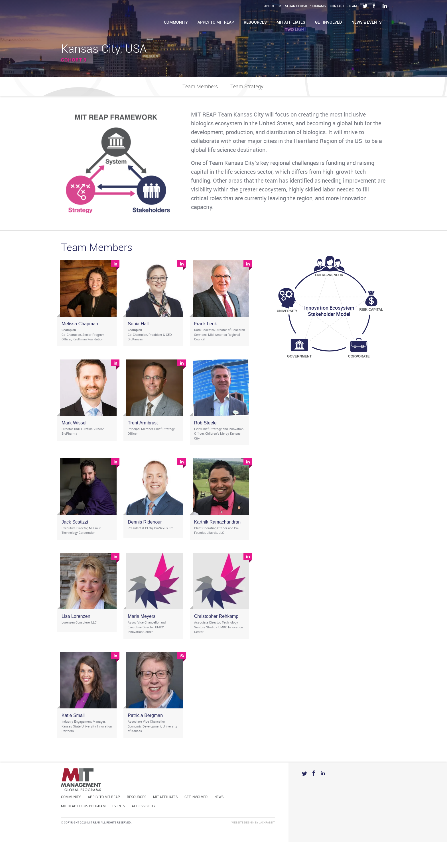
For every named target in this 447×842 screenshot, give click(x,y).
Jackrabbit (267, 822)
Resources (255, 22)
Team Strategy (246, 86)
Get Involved (328, 22)
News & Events (366, 22)
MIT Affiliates (291, 22)
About (269, 6)
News (219, 797)
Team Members (200, 86)
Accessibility (144, 806)
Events (118, 806)
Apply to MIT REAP (216, 22)
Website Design (242, 822)
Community (176, 22)
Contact (337, 6)
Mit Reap (101, 19)
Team (352, 6)
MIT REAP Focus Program (83, 806)
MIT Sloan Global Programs (302, 6)
